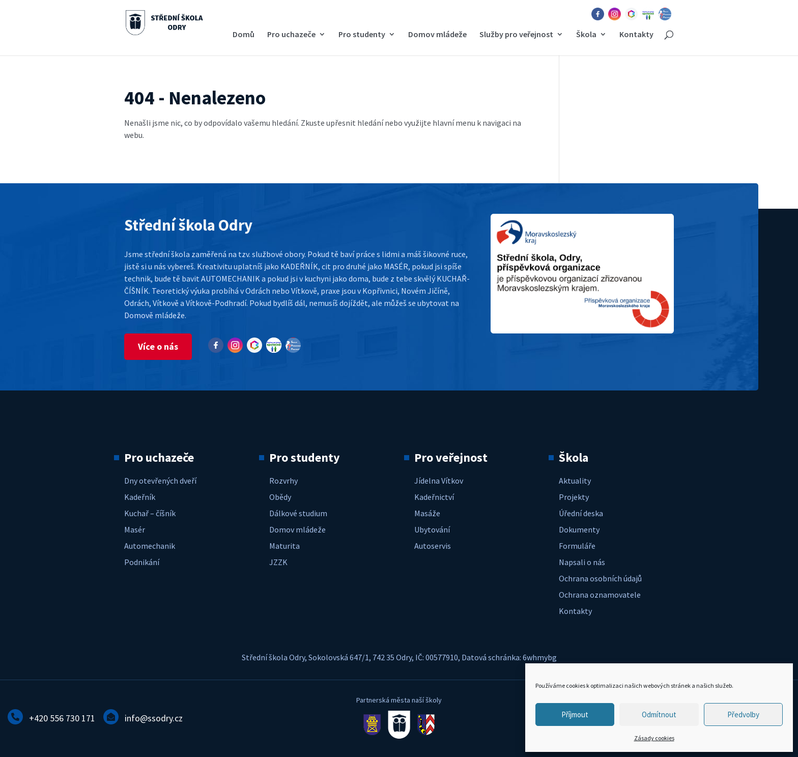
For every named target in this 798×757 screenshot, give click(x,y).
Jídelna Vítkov (438, 480)
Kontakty (636, 35)
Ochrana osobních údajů (600, 578)
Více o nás (158, 346)
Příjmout (574, 714)
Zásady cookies (654, 738)
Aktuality (575, 480)
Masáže (427, 513)
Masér (134, 529)
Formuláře (577, 546)
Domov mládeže (437, 35)
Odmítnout (659, 714)
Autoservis (432, 546)
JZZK (278, 562)
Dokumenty (579, 529)
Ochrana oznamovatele (600, 595)
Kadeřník (139, 497)
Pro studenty (361, 35)
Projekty (574, 497)
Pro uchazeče (291, 35)
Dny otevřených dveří (160, 480)
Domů (243, 35)
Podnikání (141, 562)
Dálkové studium (298, 513)
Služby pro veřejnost (516, 35)
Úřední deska (581, 513)
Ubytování (432, 529)
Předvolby (743, 714)
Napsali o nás (582, 562)
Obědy (280, 497)
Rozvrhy (283, 480)
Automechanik (149, 546)
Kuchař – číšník (150, 513)
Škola (586, 35)
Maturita (284, 546)
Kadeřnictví (434, 497)
